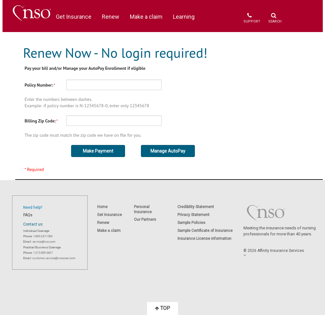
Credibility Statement (195, 207)
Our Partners (145, 219)
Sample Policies (191, 222)
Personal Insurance (143, 209)
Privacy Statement (193, 215)
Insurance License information (204, 238)
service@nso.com (44, 241)
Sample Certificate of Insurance (205, 230)
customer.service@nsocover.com (54, 258)
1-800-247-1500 (43, 236)
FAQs (27, 215)
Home (102, 207)
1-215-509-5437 (43, 252)
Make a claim (146, 16)
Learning (184, 16)
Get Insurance (73, 16)
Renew (110, 16)
